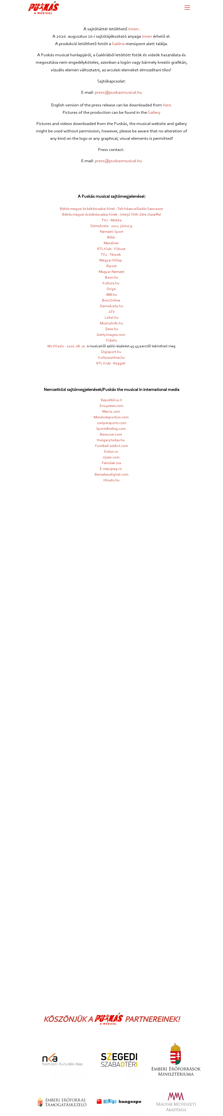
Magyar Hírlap (110, 260)
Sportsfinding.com (111, 429)
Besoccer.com (111, 434)
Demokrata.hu (111, 306)
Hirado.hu (111, 480)
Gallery (154, 112)
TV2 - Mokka (112, 220)
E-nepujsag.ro (111, 469)
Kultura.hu (111, 283)
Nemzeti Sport (111, 232)
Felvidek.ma (111, 463)
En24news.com (111, 406)
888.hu (111, 295)
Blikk (111, 237)
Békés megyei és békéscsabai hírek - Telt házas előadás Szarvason (111, 209)
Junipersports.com (111, 423)
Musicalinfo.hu (111, 323)
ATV (111, 312)
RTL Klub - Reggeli (110, 363)
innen (133, 29)
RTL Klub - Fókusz (111, 249)
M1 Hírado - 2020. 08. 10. (66, 346)
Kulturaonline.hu (111, 358)
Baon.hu (111, 278)
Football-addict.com (111, 446)
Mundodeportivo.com (111, 417)
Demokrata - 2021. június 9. (111, 226)
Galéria (118, 44)
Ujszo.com (111, 457)
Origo (111, 289)
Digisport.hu (111, 352)
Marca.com (111, 412)
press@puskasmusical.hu (118, 92)
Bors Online (111, 300)
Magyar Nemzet (111, 272)
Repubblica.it (111, 400)
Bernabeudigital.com (111, 475)
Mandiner (111, 243)
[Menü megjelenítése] (187, 7)
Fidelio (111, 341)
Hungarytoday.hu (111, 440)
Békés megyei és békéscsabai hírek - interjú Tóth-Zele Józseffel (111, 215)
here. (167, 105)
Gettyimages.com (111, 335)
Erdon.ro (111, 452)
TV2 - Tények (111, 255)
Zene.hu (111, 329)
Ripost (111, 266)
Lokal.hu (112, 318)
